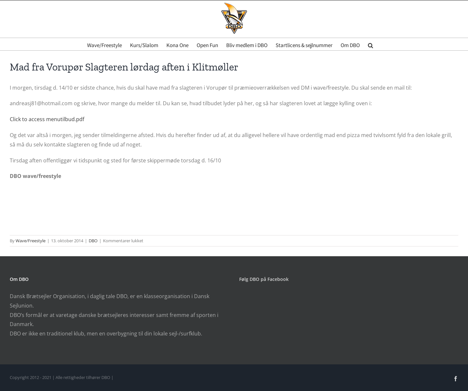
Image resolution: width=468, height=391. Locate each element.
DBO (93, 241)
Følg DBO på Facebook (264, 279)
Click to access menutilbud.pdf (47, 119)
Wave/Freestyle (31, 241)
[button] (370, 44)
